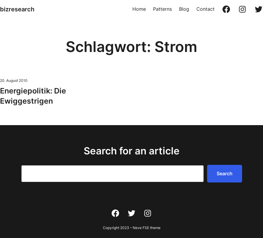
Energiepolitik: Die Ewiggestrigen (33, 95)
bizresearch (17, 9)
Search (225, 173)
